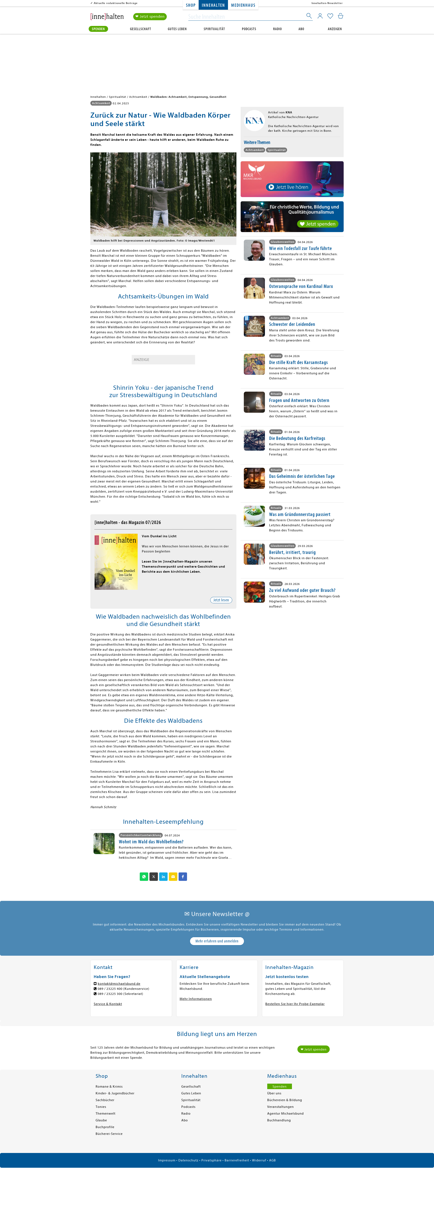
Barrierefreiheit (237, 1160)
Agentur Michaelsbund (285, 1113)
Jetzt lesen (221, 600)
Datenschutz (188, 1160)
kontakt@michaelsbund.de (119, 984)
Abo (301, 29)
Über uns (274, 1093)
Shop (190, 5)
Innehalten (213, 5)
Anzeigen (335, 29)
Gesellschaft (140, 29)
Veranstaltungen (280, 1107)
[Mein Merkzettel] (330, 16)
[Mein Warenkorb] (341, 16)
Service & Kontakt (108, 1004)
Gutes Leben (177, 29)
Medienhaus (243, 5)
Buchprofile (105, 1127)
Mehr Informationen (196, 999)
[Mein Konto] (320, 16)
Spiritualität (214, 29)
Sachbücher (105, 1100)
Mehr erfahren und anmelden (217, 941)
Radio (277, 29)
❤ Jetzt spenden (150, 16)
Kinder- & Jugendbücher (115, 1093)
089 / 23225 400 (110, 989)
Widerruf (259, 1160)
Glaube (101, 1120)
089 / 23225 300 (110, 994)
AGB (272, 1160)
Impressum (166, 1160)
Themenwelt (105, 1113)
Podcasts (249, 29)
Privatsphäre (211, 1160)
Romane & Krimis (109, 1086)
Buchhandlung (279, 1120)
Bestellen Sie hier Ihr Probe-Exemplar (295, 1004)
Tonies (101, 1107)
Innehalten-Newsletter (327, 3)
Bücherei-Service (109, 1134)
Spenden (98, 29)
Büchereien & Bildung (284, 1100)
